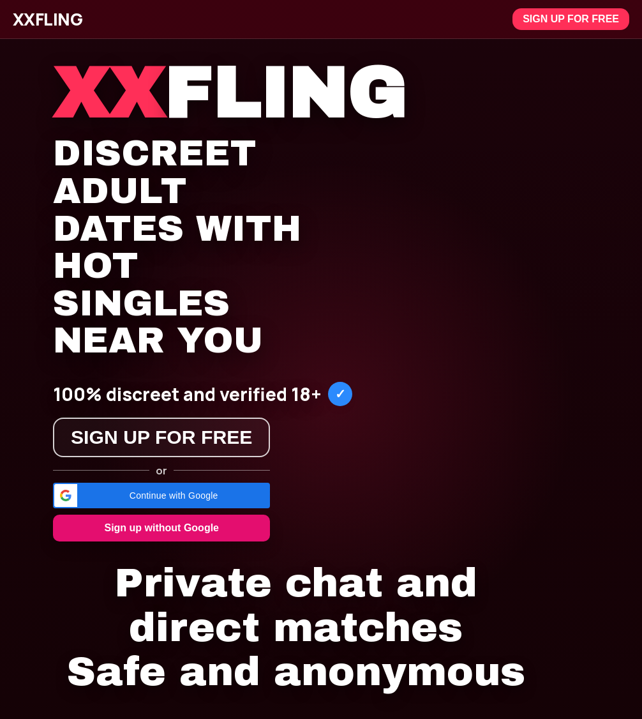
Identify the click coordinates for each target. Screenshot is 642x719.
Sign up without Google (161, 527)
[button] (161, 495)
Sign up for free (571, 18)
